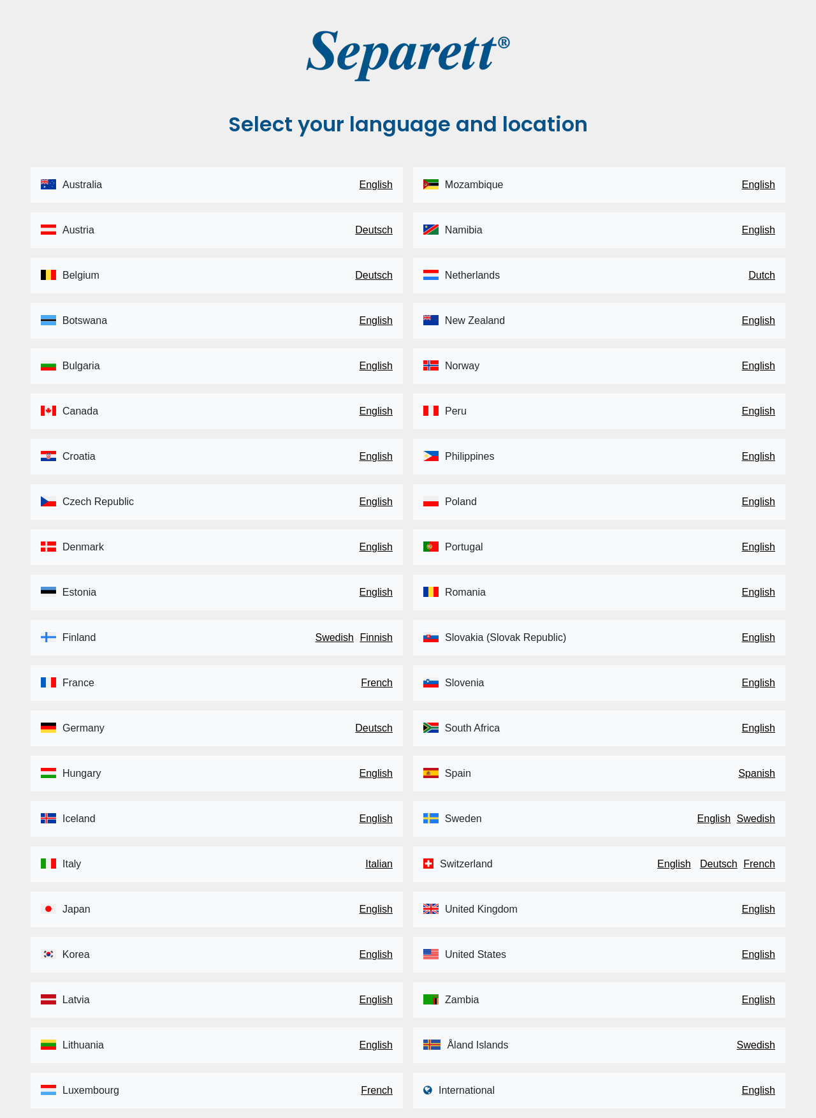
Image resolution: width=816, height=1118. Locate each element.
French (377, 682)
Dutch (761, 275)
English (376, 184)
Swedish (334, 637)
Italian (379, 863)
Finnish (376, 637)
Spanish (756, 773)
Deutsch (374, 229)
